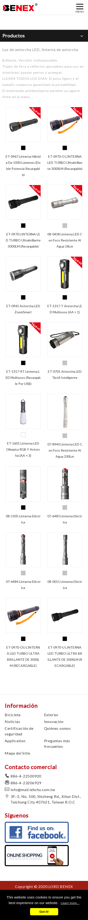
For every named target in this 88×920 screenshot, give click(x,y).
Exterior (51, 714)
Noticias (12, 721)
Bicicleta (13, 714)
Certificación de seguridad (19, 731)
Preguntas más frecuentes (57, 743)
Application (15, 740)
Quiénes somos (57, 728)
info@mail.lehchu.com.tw (33, 789)
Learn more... (70, 903)
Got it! (44, 911)
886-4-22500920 (26, 776)
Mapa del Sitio (18, 753)
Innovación (54, 721)
